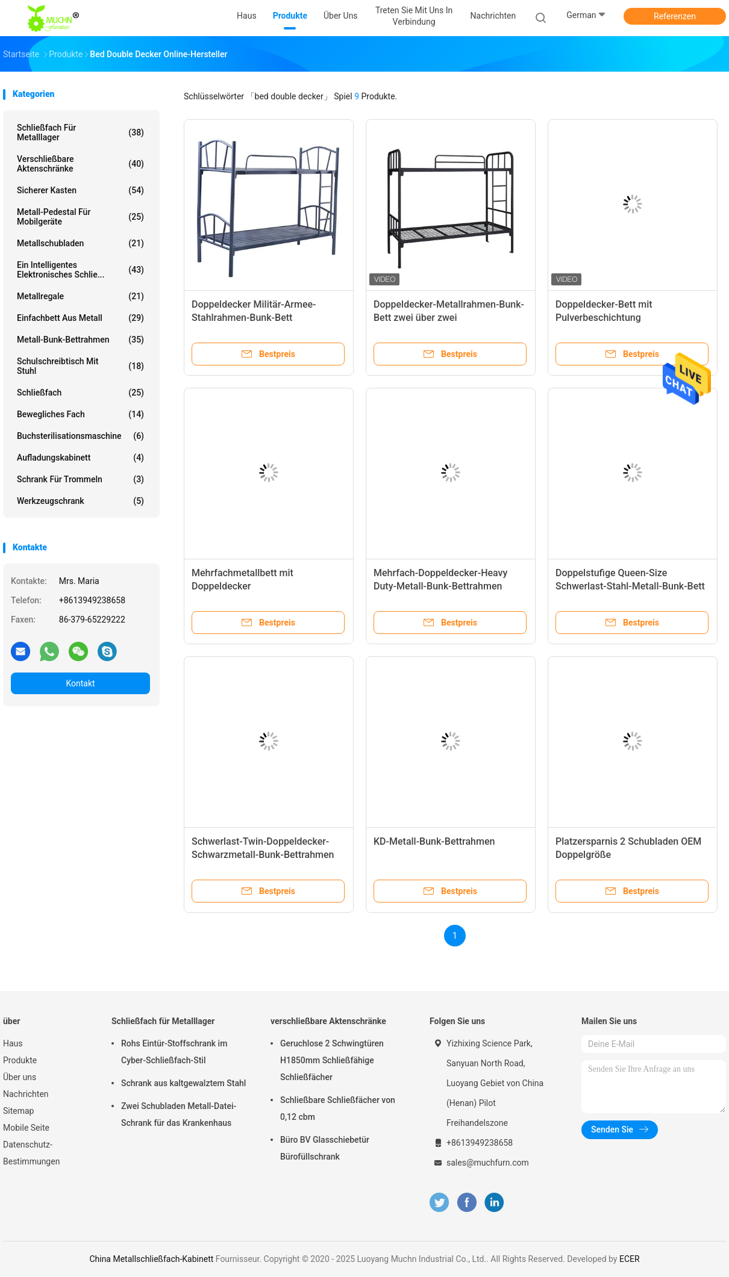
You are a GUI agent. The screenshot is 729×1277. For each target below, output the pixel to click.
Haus (13, 1043)
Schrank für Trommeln (80, 479)
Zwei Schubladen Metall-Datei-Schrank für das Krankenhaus (178, 1114)
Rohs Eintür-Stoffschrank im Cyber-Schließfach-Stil (174, 1052)
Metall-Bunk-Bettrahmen (80, 340)
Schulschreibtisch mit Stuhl (80, 366)
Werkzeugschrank (80, 501)
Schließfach (80, 393)
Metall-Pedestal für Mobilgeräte (80, 216)
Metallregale (80, 296)
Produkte (20, 1060)
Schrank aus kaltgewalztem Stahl (183, 1083)
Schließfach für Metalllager (80, 132)
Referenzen (675, 16)
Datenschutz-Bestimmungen (31, 1153)
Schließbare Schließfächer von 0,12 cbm (337, 1108)
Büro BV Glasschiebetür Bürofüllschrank (324, 1148)
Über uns (19, 1077)
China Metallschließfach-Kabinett (151, 1259)
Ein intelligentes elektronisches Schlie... (80, 269)
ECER (629, 1259)
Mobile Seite (26, 1128)
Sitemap (18, 1111)
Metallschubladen (80, 243)
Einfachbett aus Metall (80, 318)
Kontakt (80, 683)
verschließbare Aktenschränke (80, 163)
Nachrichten (26, 1094)
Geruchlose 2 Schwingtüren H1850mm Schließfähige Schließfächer (332, 1060)
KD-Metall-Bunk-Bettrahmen (434, 841)
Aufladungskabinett (80, 458)
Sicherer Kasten (80, 190)
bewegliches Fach (80, 414)
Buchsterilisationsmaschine (80, 436)
